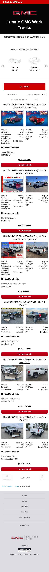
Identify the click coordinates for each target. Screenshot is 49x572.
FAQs (24, 501)
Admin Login (24, 525)
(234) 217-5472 (24, 291)
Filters (24, 86)
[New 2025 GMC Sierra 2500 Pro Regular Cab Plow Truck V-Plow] (24, 172)
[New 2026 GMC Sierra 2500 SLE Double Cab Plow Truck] (24, 361)
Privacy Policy (24, 517)
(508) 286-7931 (24, 160)
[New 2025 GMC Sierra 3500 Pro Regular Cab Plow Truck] (24, 419)
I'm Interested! (24, 165)
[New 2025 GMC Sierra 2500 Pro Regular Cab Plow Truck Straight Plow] (24, 106)
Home (24, 496)
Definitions (24, 507)
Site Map (24, 512)
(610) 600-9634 (24, 225)
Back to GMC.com (12, 2)
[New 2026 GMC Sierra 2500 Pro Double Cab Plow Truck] (24, 304)
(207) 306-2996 (24, 349)
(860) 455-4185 (24, 464)
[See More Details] (10, 147)
